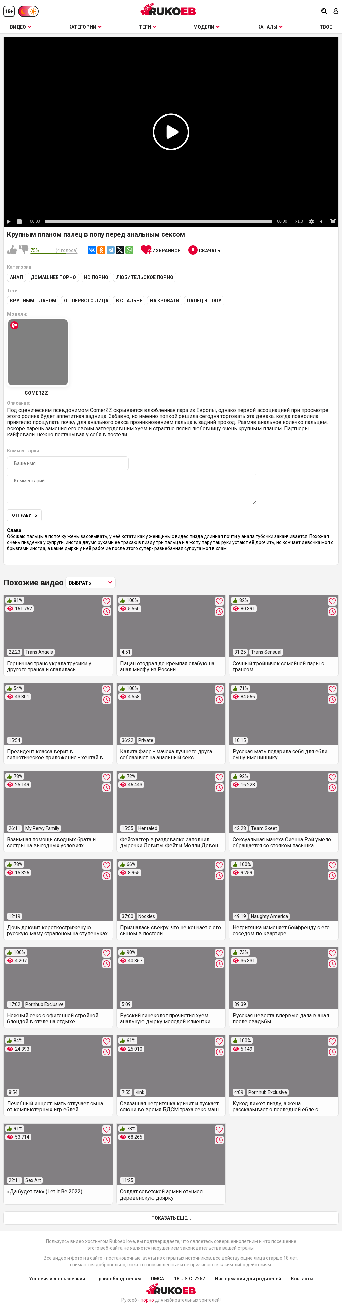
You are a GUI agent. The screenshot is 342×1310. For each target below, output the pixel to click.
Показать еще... (171, 1218)
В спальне (129, 300)
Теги (147, 27)
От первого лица (86, 300)
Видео (20, 27)
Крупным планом (33, 300)
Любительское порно (144, 277)
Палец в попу (204, 300)
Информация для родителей (248, 1278)
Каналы (270, 27)
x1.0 (299, 221)
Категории (85, 27)
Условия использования (57, 1278)
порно (147, 1300)
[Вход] (336, 11)
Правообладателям (118, 1278)
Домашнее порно (53, 277)
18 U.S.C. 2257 (189, 1278)
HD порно (96, 277)
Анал (16, 277)
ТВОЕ (326, 27)
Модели (206, 27)
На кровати (164, 300)
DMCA (157, 1278)
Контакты (302, 1278)
